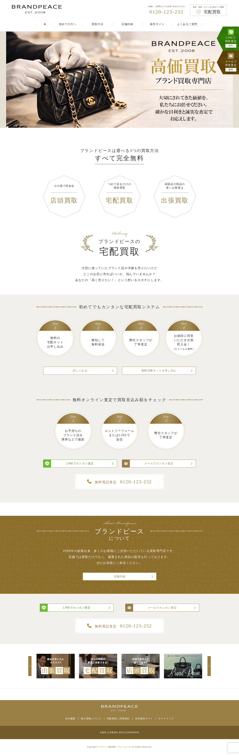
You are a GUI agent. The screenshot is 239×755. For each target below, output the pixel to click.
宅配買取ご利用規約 (118, 718)
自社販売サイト (144, 718)
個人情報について (91, 718)
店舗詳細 (127, 24)
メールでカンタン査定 (159, 463)
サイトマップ (166, 718)
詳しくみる (80, 370)
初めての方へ (68, 24)
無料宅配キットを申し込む (158, 370)
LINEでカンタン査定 (80, 463)
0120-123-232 (166, 11)
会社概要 (70, 718)
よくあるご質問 (187, 24)
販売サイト (157, 24)
